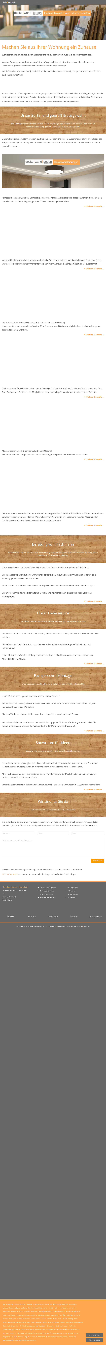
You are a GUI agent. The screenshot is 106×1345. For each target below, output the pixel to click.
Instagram (32, 916)
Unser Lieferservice (46, 894)
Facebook (10, 916)
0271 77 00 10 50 (10, 874)
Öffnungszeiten (73, 888)
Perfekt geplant (73, 894)
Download (74, 916)
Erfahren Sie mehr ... (95, 206)
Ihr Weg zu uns (73, 897)
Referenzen (71, 891)
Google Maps (53, 916)
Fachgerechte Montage (47, 897)
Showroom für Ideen (47, 891)
